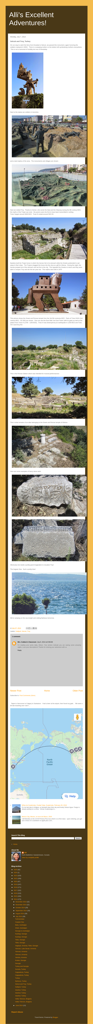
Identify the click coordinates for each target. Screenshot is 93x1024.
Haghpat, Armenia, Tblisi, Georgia (26, 946)
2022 (16, 878)
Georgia (18, 963)
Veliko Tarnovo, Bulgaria (23, 999)
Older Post (78, 691)
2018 (16, 887)
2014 (16, 899)
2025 (16, 869)
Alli (25, 852)
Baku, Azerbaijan (21, 925)
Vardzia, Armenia (21, 957)
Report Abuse (17, 1012)
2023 (16, 875)
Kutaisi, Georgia (20, 960)
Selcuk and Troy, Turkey (23, 984)
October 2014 (20, 907)
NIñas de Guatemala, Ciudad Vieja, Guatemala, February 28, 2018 (44, 805)
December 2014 (21, 902)
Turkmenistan (19, 919)
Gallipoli (18, 631)
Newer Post (15, 691)
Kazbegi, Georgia (21, 934)
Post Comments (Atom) (27, 695)
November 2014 (21, 905)
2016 (16, 893)
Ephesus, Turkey (21, 981)
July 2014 (19, 916)
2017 (16, 890)
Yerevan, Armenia (21, 951)
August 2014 (20, 913)
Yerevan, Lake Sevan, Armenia (25, 948)
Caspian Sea (19, 922)
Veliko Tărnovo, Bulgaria (23, 1002)
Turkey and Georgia (22, 966)
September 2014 (21, 910)
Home (47, 691)
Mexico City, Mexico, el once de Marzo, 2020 (37, 816)
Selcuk (24, 631)
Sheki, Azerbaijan (21, 928)
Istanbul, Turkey (20, 990)
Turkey (17, 978)
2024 (16, 872)
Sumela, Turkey (20, 969)
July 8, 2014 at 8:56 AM (45, 642)
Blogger (55, 1017)
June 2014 (19, 1005)
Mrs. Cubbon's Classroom (27, 642)
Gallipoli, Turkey (20, 987)
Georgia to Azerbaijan (22, 931)
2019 (16, 884)
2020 (16, 881)
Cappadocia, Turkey (22, 972)
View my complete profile (30, 857)
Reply (20, 650)
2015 (16, 896)
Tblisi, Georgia (20, 940)
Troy (28, 631)
